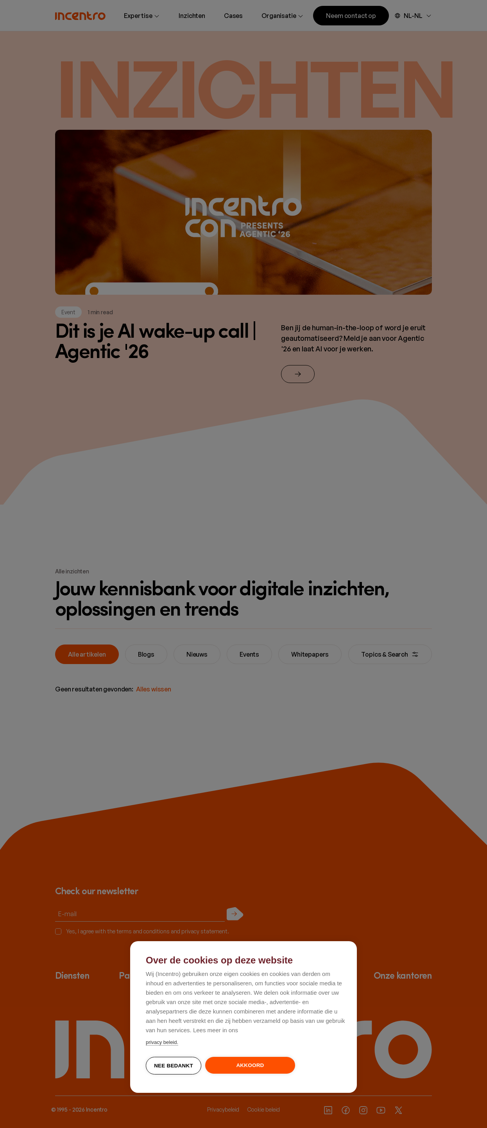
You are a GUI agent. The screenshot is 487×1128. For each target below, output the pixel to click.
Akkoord (250, 1066)
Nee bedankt (173, 1066)
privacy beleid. (162, 1043)
